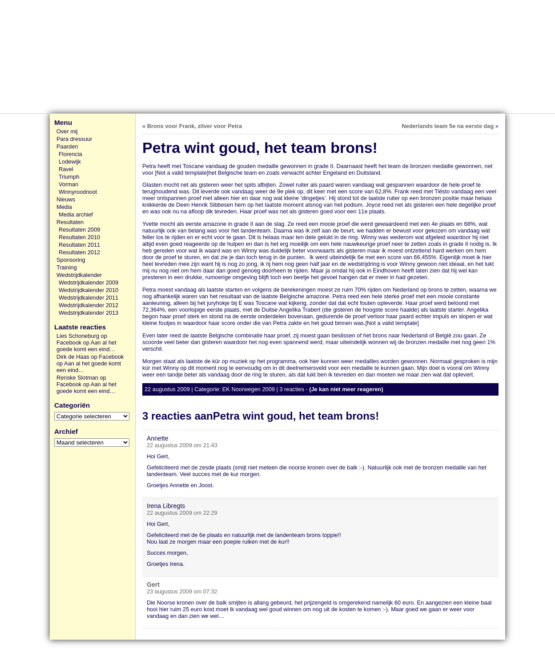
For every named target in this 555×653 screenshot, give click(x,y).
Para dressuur (74, 139)
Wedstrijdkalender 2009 (88, 282)
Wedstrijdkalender (79, 275)
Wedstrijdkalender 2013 (88, 312)
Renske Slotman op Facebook (81, 381)
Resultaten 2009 (79, 229)
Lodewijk (70, 161)
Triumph (69, 176)
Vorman (68, 184)
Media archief (76, 214)
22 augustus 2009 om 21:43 (182, 445)
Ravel (66, 169)
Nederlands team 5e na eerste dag (448, 126)
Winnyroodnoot (78, 191)
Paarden (67, 146)
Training (66, 267)
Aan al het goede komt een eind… (86, 346)
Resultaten (70, 222)
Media (64, 207)
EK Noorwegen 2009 (248, 389)
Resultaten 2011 (79, 244)
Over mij (67, 131)
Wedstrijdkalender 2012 (88, 305)
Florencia (70, 154)
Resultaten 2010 (79, 237)
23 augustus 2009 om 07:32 (182, 591)
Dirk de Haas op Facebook (90, 356)
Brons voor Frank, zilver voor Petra (194, 126)
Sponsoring (70, 259)
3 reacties (291, 389)
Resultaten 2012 (79, 252)
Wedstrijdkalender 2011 (88, 297)
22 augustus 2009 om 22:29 (182, 512)
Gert (153, 584)
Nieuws (65, 199)
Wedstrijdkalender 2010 (88, 290)
